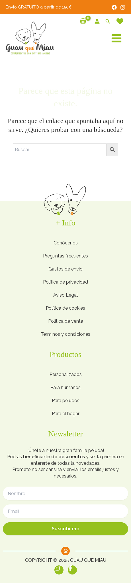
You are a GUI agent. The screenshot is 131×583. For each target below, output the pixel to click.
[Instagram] (122, 7)
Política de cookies (65, 308)
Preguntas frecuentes (65, 256)
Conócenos (66, 243)
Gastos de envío (65, 269)
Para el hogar (65, 413)
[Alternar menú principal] (116, 38)
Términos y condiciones (65, 334)
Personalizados (66, 374)
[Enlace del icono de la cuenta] (97, 21)
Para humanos (65, 387)
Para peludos (65, 400)
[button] (107, 21)
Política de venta (65, 321)
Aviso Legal (65, 295)
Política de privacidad (65, 282)
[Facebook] (114, 7)
